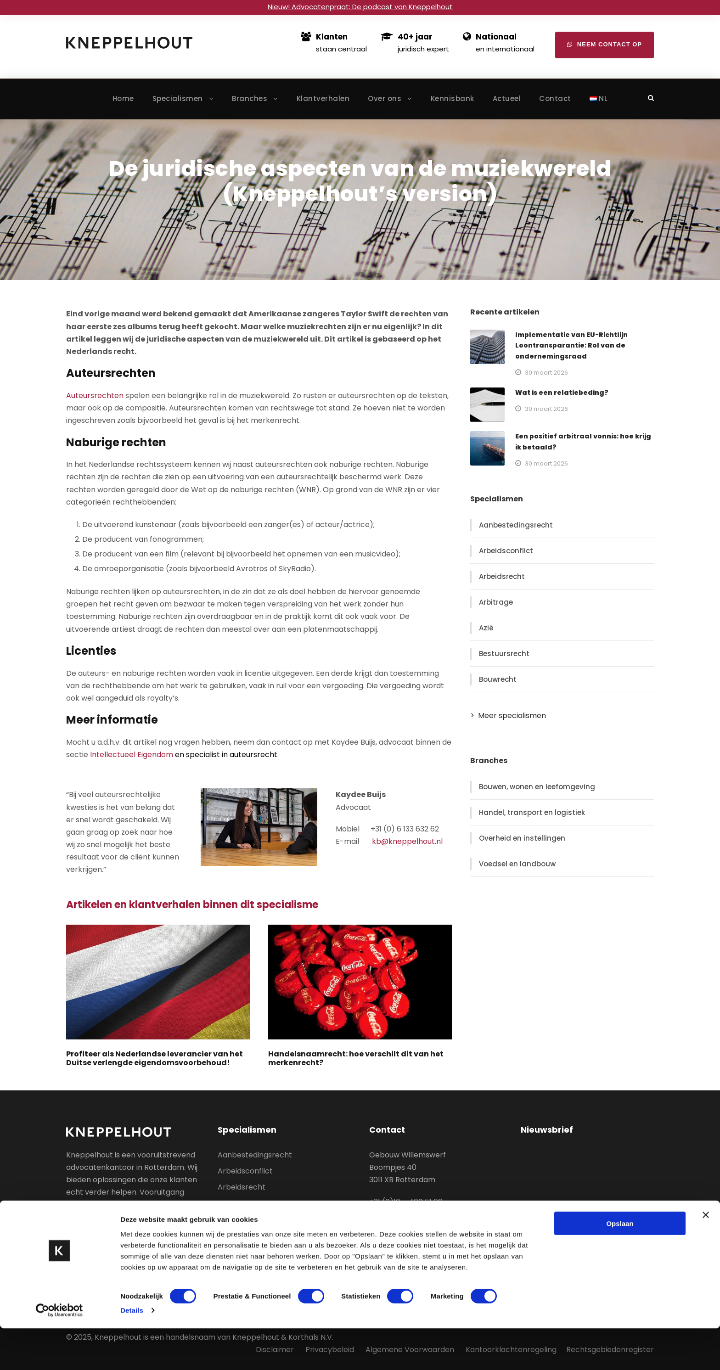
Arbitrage (496, 602)
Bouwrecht (498, 679)
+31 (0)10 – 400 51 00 (406, 1201)
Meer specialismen (512, 715)
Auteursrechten (95, 395)
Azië (486, 628)
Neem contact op (604, 44)
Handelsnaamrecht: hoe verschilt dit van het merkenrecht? (356, 1058)
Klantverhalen (323, 98)
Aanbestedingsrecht (516, 525)
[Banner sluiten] (706, 1256)
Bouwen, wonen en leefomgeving (537, 787)
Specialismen (177, 98)
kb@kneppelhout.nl (407, 841)
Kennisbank (452, 98)
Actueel (507, 98)
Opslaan (619, 1265)
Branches (249, 98)
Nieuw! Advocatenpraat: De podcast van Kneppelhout (360, 6)
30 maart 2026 (546, 372)
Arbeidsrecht (502, 576)
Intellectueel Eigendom (131, 754)
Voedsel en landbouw (517, 864)
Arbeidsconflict (506, 551)
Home (123, 98)
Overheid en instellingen (522, 838)
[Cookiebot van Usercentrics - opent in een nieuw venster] (59, 1352)
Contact (555, 98)
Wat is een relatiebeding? (561, 392)
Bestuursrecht (504, 653)
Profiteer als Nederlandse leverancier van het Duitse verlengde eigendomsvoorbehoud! (154, 1058)
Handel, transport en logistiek (532, 812)
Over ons (384, 98)
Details (131, 1352)
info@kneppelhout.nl (406, 1214)
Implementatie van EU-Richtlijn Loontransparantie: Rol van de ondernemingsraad (571, 345)
